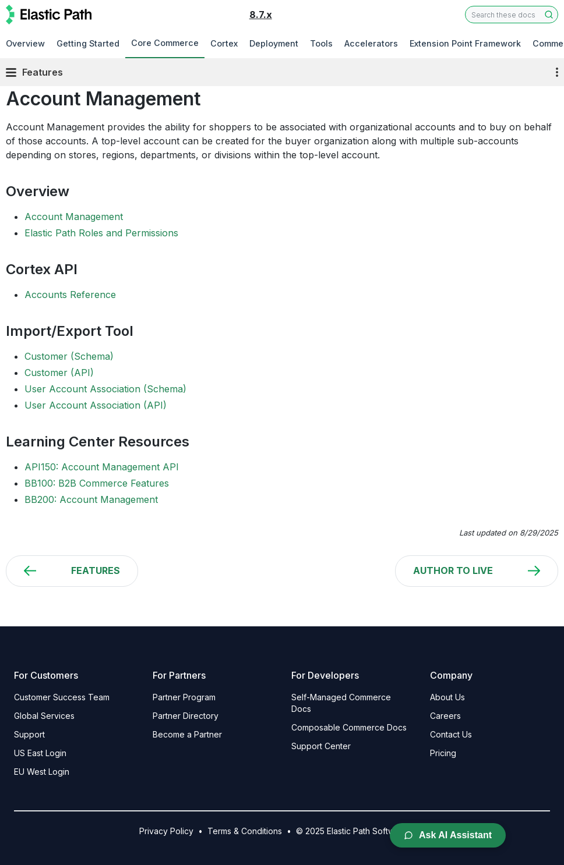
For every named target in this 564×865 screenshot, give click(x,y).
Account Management (73, 216)
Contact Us (451, 734)
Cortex (224, 43)
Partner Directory (185, 716)
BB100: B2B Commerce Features (96, 483)
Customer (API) (59, 372)
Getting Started (88, 43)
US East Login (40, 753)
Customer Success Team (62, 697)
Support (29, 734)
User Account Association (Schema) (105, 389)
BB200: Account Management (91, 499)
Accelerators (371, 43)
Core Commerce (165, 43)
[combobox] (511, 14)
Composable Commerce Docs (349, 727)
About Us (447, 697)
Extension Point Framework (465, 43)
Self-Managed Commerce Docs (341, 703)
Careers (445, 716)
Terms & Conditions (244, 831)
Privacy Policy (166, 831)
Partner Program (184, 697)
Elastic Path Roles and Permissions (101, 233)
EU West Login (41, 772)
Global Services (44, 716)
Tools (321, 43)
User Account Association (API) (95, 405)
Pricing (443, 753)
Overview (25, 43)
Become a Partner (187, 734)
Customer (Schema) (69, 356)
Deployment (273, 43)
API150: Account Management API (101, 467)
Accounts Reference (70, 294)
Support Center (321, 746)
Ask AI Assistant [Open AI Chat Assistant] (448, 835)
